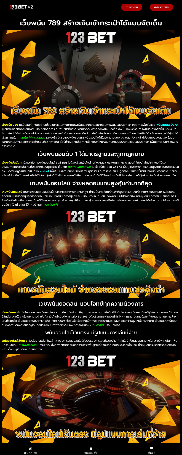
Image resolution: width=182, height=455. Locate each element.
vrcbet (44, 171)
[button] (37, 7)
